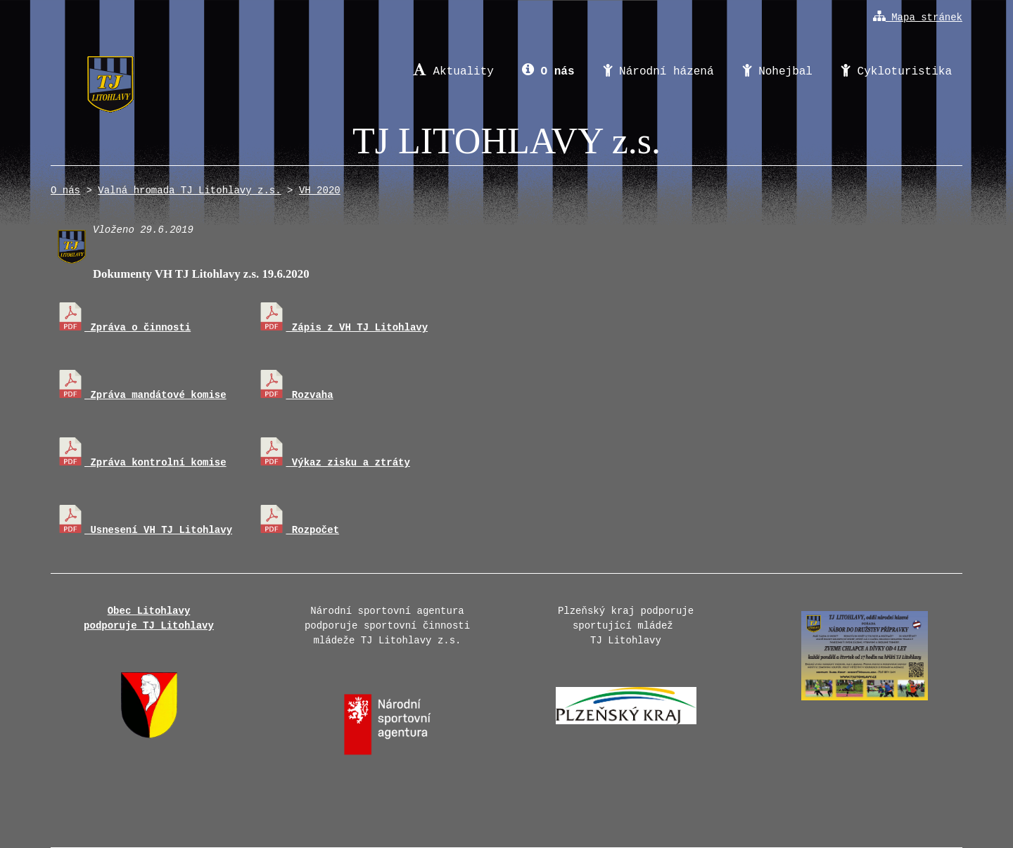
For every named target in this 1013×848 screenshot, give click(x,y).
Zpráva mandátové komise (141, 395)
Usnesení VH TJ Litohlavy (144, 530)
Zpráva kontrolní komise (141, 462)
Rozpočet (298, 530)
